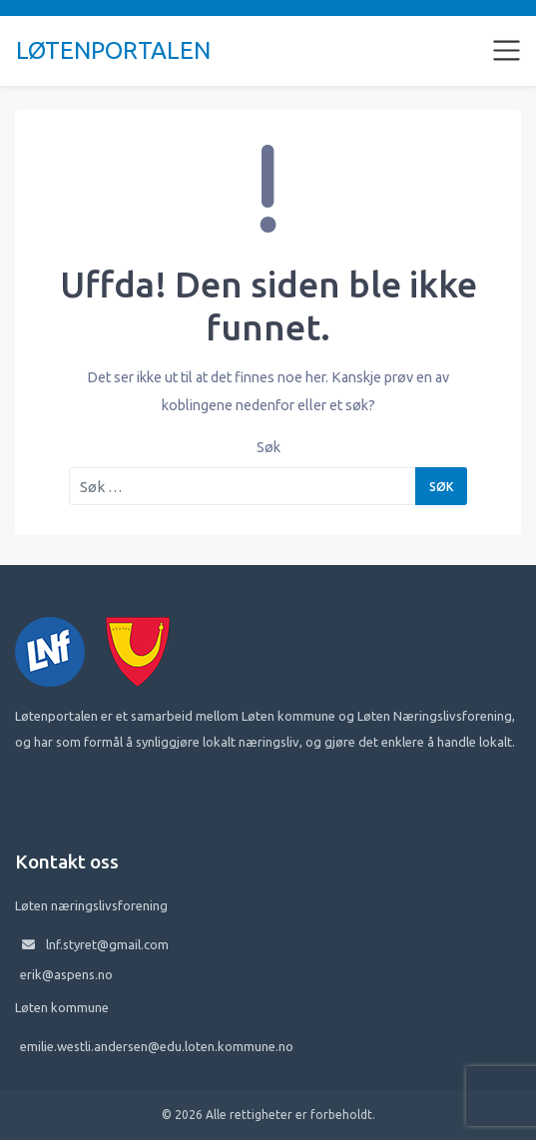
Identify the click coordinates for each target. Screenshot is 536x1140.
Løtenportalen (113, 50)
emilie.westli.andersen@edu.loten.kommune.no (156, 1046)
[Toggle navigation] (507, 51)
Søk (268, 447)
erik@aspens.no (66, 974)
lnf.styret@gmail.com (107, 944)
